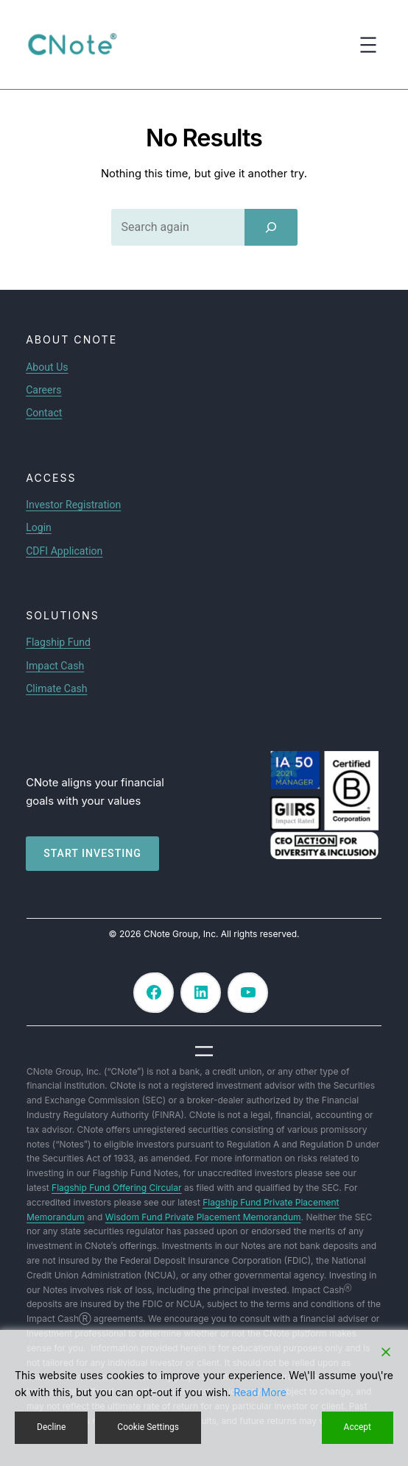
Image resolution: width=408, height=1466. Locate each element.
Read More (259, 1392)
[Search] (271, 227)
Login (39, 527)
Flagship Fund (58, 642)
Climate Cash (56, 688)
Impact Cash (55, 666)
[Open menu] (368, 45)
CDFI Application (64, 551)
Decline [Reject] (51, 1427)
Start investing (92, 853)
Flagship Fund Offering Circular (116, 1187)
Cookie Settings (148, 1427)
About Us (47, 367)
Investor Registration (73, 504)
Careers (43, 390)
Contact (44, 413)
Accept (357, 1427)
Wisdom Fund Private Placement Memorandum (203, 1217)
